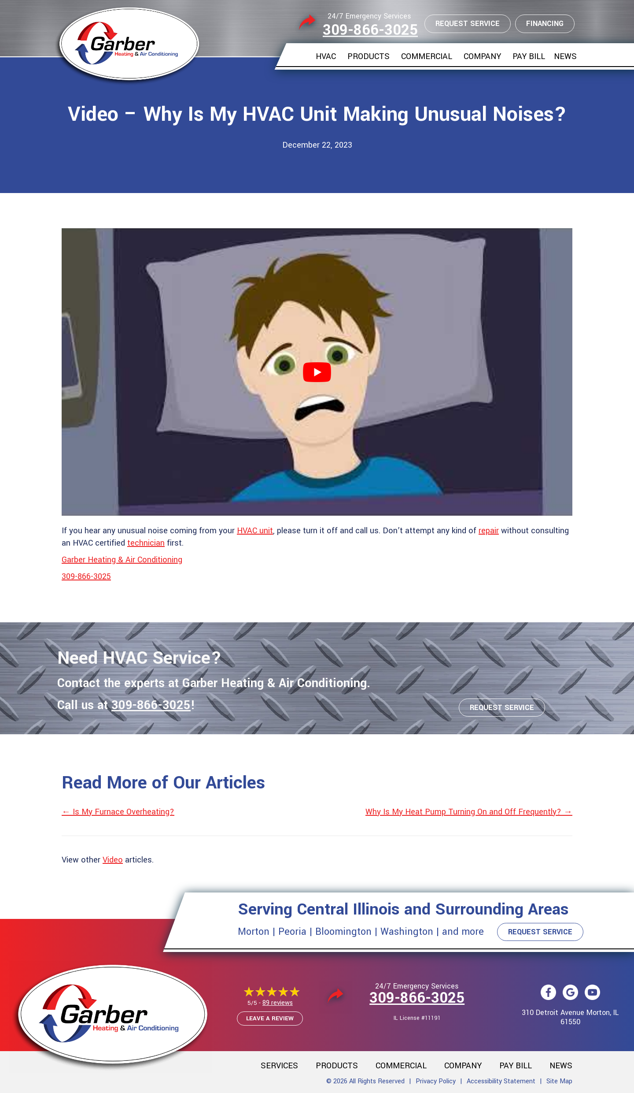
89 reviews (277, 1002)
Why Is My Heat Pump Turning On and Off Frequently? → (468, 812)
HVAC (326, 56)
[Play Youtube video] (317, 372)
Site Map (559, 1081)
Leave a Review (270, 1018)
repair (489, 530)
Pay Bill (528, 56)
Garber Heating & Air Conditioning (122, 559)
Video (113, 860)
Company (482, 56)
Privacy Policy (436, 1081)
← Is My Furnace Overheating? (118, 812)
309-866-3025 (370, 30)
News (565, 56)
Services (279, 1065)
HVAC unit (255, 530)
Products (368, 56)
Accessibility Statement (501, 1081)
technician (146, 543)
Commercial (426, 56)
